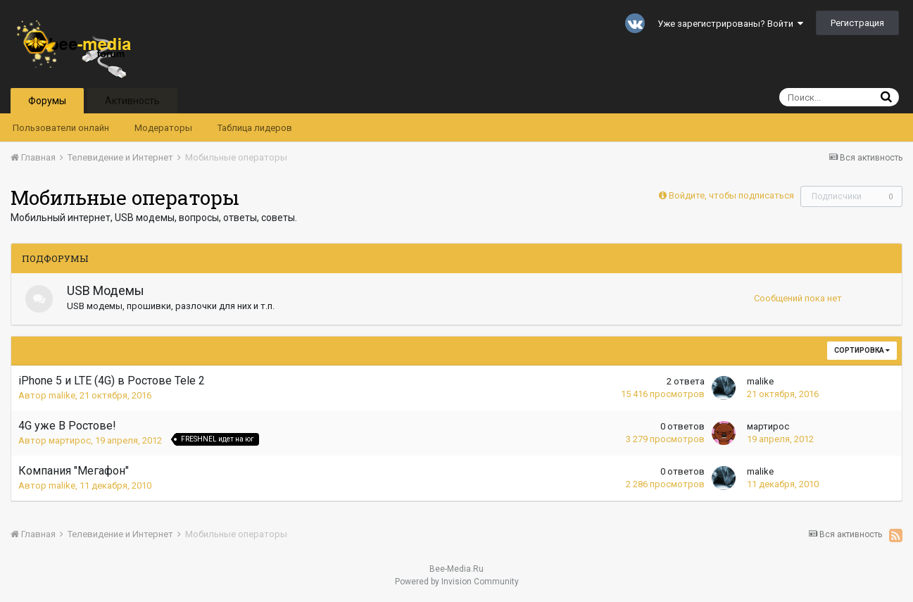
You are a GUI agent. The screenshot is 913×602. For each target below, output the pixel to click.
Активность (132, 100)
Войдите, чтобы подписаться (731, 195)
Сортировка (862, 350)
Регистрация (857, 23)
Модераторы (163, 128)
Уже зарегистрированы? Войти (730, 23)
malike (62, 395)
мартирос (70, 440)
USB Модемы (106, 290)
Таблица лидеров (255, 128)
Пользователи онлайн (61, 128)
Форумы (47, 100)
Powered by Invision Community (457, 582)
